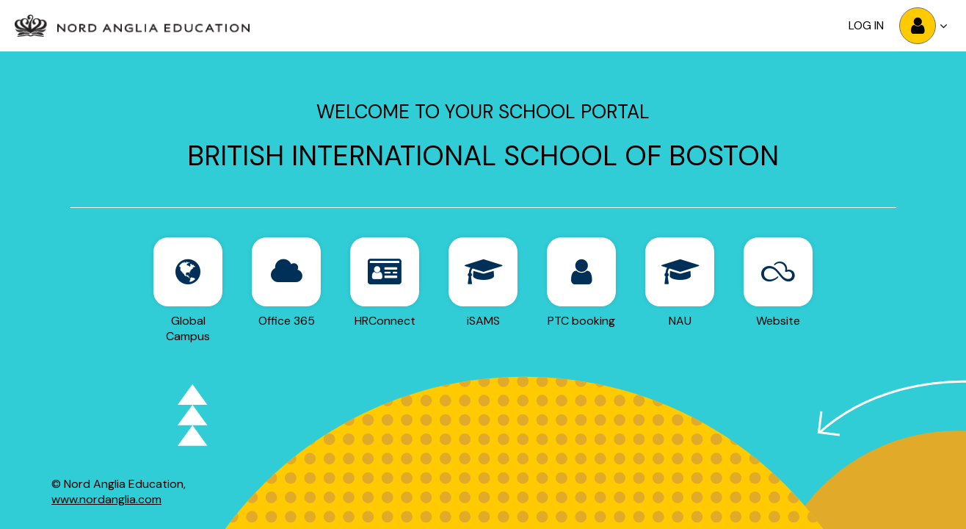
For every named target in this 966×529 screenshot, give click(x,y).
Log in (866, 25)
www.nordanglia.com (106, 499)
